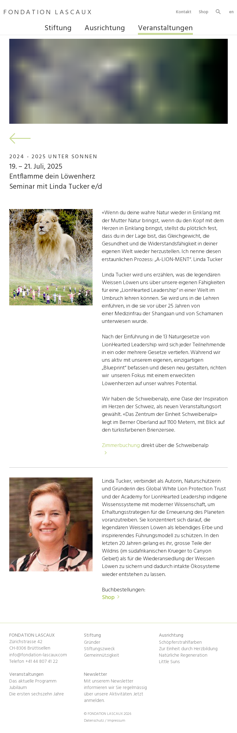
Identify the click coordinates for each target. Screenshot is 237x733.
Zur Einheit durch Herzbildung (188, 649)
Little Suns (169, 662)
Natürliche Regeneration (183, 655)
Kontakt (183, 12)
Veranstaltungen (165, 29)
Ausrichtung (105, 29)
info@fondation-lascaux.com (38, 655)
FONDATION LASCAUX (48, 13)
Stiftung (58, 29)
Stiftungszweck (99, 649)
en (231, 12)
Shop (203, 12)
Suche (218, 12)
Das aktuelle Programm (32, 681)
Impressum (116, 721)
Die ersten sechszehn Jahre (36, 694)
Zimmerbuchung (121, 445)
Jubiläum (18, 687)
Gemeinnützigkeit (101, 655)
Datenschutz (94, 721)
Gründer (92, 642)
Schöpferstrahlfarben (180, 642)
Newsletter (95, 674)
